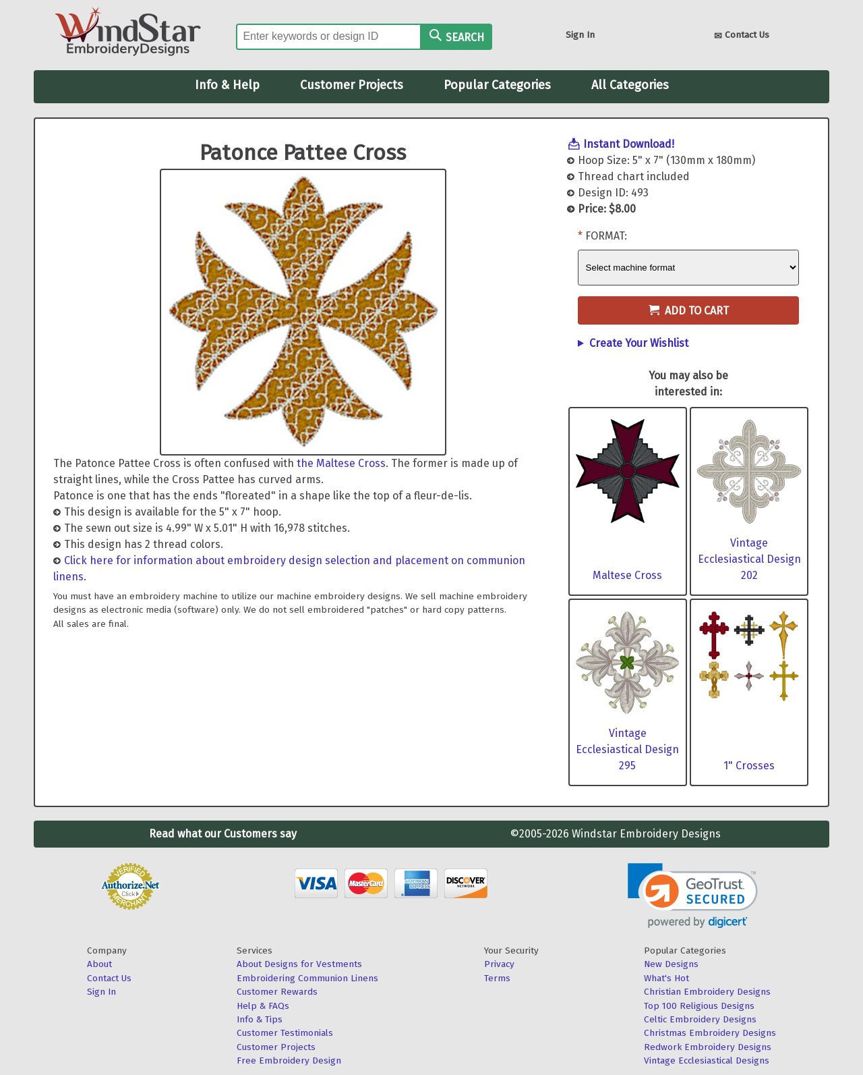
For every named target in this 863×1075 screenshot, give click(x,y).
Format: (606, 235)
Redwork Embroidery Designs (707, 1047)
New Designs (671, 964)
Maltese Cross (627, 575)
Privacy (499, 964)
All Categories (630, 85)
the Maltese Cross (341, 463)
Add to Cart (689, 310)
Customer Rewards (277, 991)
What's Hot (666, 978)
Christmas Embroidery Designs (710, 1033)
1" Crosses (749, 765)
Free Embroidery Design (289, 1060)
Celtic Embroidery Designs (700, 1019)
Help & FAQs (263, 1006)
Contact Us (741, 36)
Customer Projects (351, 85)
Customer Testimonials (285, 1033)
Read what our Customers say (223, 833)
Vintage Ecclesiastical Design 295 (627, 749)
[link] (693, 896)
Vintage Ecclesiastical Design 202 (749, 559)
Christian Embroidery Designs (707, 991)
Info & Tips (259, 1019)
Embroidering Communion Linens (307, 978)
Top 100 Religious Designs (699, 1006)
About (99, 964)
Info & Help (227, 85)
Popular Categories (497, 85)
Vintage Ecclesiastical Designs (706, 1060)
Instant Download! (628, 144)
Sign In (580, 34)
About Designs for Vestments (299, 964)
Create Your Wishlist (638, 343)
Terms (497, 978)
